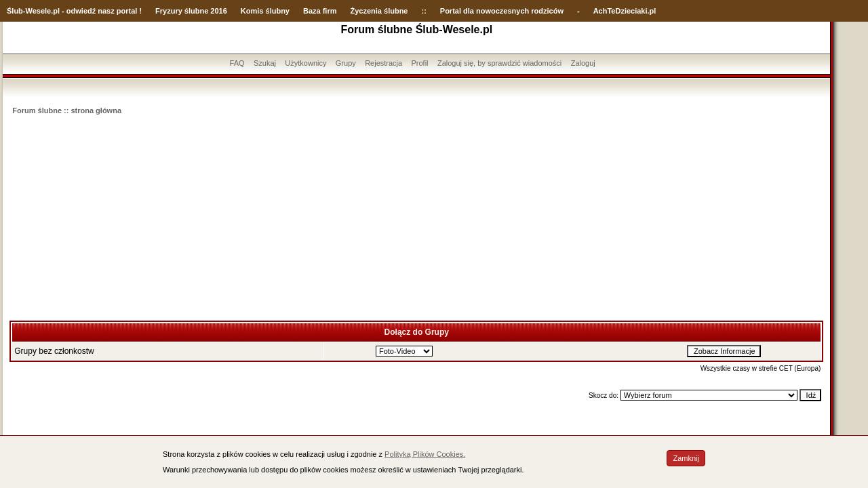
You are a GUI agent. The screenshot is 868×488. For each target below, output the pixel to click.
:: (423, 11)
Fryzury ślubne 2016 (191, 11)
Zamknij (686, 458)
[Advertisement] (416, 219)
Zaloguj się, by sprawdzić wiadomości (499, 63)
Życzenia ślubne (379, 11)
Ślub (15, 11)
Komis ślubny (265, 11)
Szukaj (265, 63)
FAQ (237, 63)
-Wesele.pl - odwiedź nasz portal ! (82, 11)
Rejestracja (383, 63)
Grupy (346, 63)
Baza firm (320, 11)
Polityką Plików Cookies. (424, 454)
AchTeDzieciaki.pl (624, 11)
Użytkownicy (305, 63)
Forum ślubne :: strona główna (66, 110)
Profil (420, 63)
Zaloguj (583, 63)
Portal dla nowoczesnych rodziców (502, 11)
